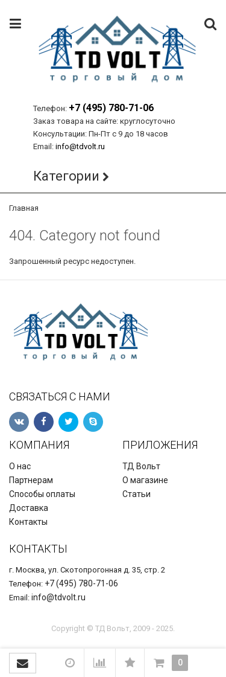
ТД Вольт (141, 466)
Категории (66, 176)
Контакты (28, 522)
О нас (20, 466)
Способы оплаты (42, 494)
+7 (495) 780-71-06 (111, 108)
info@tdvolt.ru (80, 146)
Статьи (136, 494)
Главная (24, 208)
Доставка (28, 508)
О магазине (145, 480)
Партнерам (31, 480)
